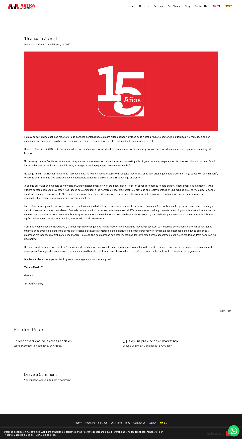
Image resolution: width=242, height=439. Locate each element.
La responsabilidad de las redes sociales (43, 341)
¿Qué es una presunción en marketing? (151, 341)
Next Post (227, 310)
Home (130, 6)
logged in (44, 380)
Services (158, 6)
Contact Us (201, 6)
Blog (187, 6)
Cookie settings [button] (215, 433)
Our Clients (174, 6)
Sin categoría (42, 346)
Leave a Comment (34, 44)
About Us (144, 6)
